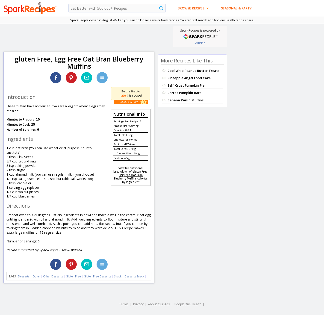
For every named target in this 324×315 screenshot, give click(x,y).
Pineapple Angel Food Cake (189, 78)
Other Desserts (53, 276)
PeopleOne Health (187, 304)
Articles (200, 43)
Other (36, 276)
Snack (117, 276)
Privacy (138, 304)
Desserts (23, 276)
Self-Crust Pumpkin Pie (186, 85)
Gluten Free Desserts (97, 276)
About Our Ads (159, 304)
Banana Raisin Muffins (185, 100)
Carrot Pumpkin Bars (184, 93)
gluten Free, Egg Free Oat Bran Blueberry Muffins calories (131, 175)
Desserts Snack (134, 276)
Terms (124, 304)
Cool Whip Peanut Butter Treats (193, 70)
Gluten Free (73, 276)
